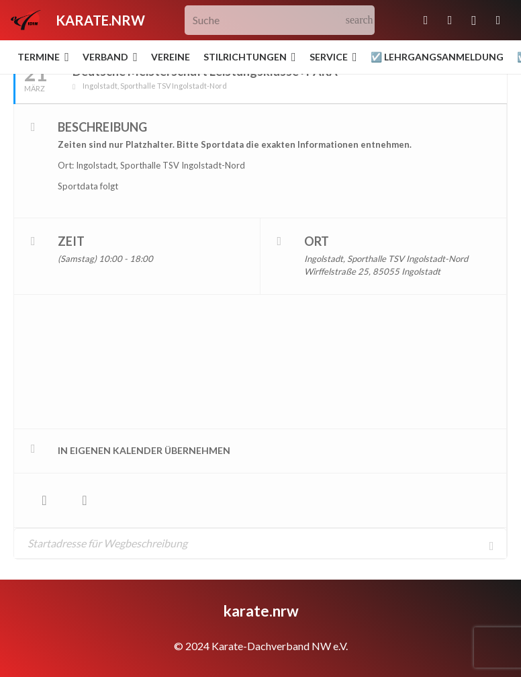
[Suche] (280, 20)
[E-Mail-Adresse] (426, 20)
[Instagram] (474, 20)
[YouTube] (498, 20)
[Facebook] (450, 20)
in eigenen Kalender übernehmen (144, 450)
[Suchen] (359, 20)
